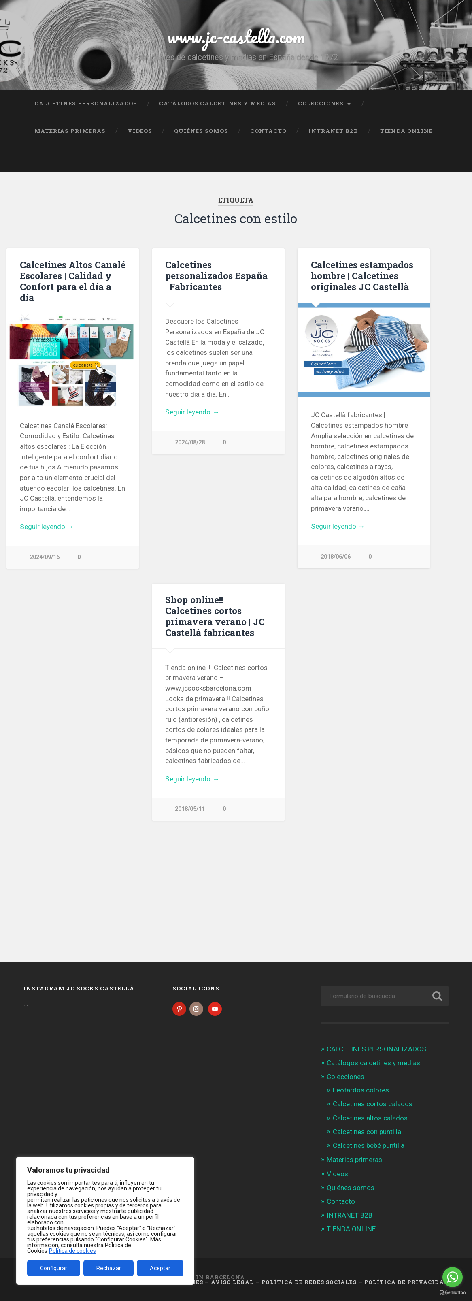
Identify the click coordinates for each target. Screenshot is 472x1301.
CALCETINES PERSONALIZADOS (85, 103)
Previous (163, 358)
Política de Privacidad (406, 1282)
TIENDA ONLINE (406, 130)
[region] (105, 1221)
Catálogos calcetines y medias (217, 103)
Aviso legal (232, 1282)
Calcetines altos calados (370, 1118)
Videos (140, 130)
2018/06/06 (336, 556)
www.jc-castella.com (236, 36)
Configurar (53, 1268)
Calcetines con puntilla (367, 1132)
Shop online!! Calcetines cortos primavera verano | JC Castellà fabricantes (215, 615)
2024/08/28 (190, 552)
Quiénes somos (201, 130)
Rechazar (108, 1268)
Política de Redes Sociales (309, 1282)
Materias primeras (70, 130)
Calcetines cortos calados (372, 1104)
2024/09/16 (45, 557)
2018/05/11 (190, 902)
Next (274, 358)
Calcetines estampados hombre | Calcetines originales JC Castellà (362, 275)
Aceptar (160, 1268)
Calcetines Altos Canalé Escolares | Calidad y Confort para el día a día (72, 280)
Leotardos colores (361, 1090)
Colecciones (321, 103)
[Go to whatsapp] (452, 1277)
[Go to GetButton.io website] (453, 1292)
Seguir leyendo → (47, 527)
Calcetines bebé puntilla (368, 1145)
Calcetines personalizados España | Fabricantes (216, 275)
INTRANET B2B (333, 130)
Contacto (268, 130)
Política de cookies (72, 1251)
